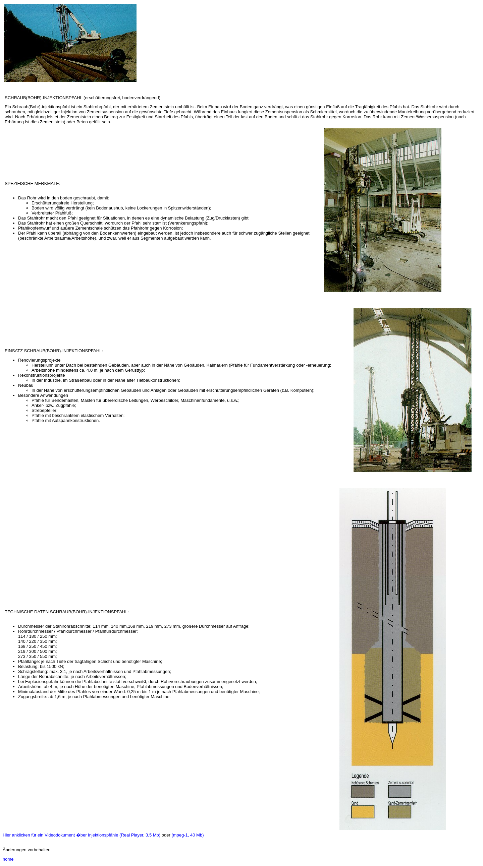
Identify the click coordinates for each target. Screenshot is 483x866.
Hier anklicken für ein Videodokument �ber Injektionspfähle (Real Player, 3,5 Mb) (81, 835)
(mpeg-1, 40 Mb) (187, 835)
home (8, 859)
